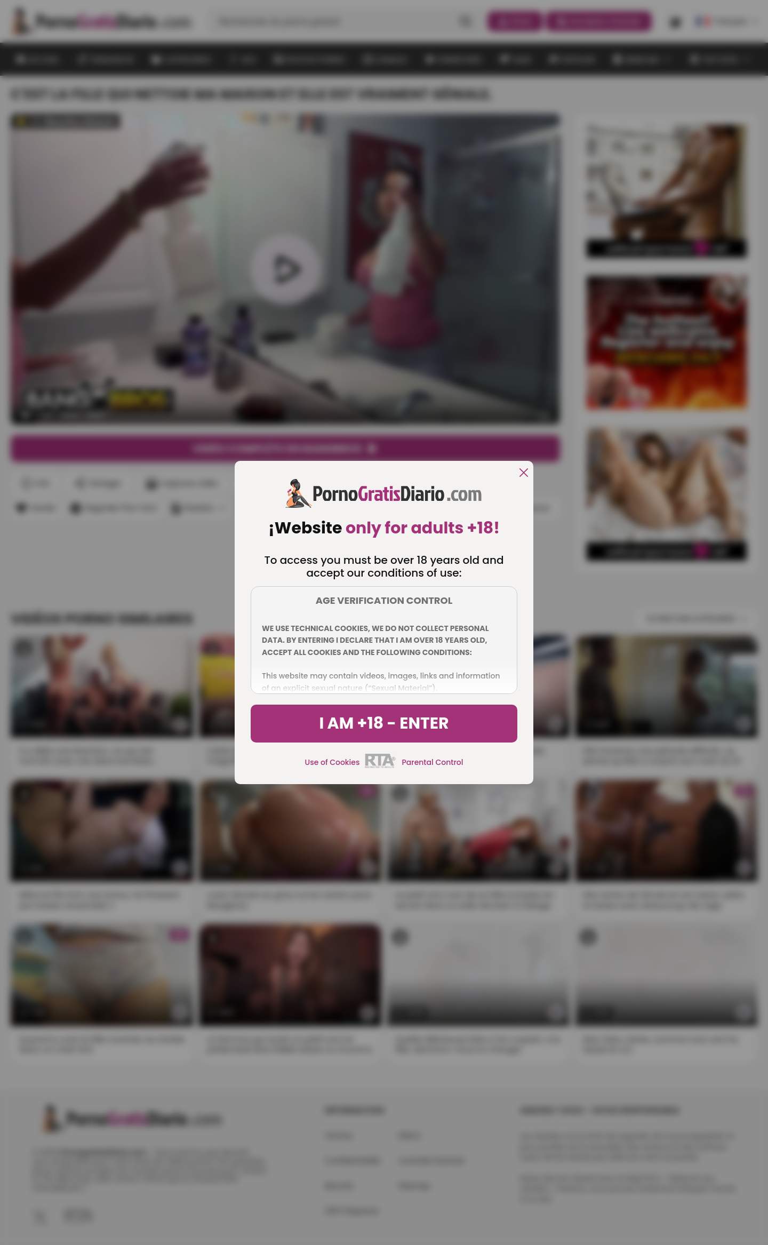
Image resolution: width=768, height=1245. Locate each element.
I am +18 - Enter (384, 723)
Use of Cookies (332, 762)
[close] (523, 473)
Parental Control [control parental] (432, 762)
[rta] (380, 766)
